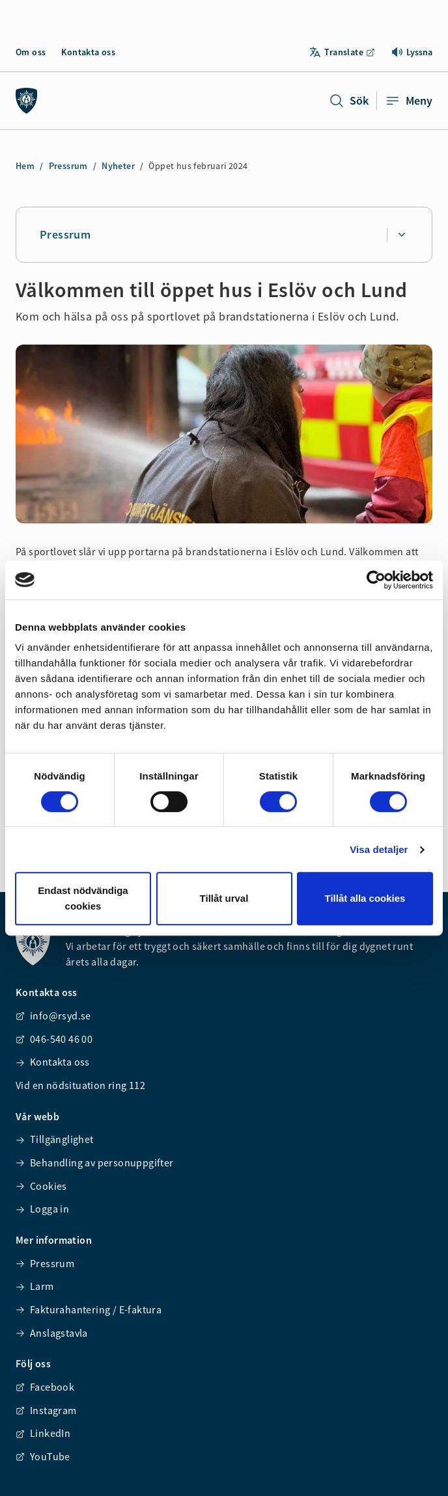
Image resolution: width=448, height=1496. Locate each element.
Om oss (31, 52)
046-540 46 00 (54, 1038)
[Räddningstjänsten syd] (27, 101)
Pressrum (68, 165)
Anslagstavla (52, 1332)
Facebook (45, 1386)
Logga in (42, 1208)
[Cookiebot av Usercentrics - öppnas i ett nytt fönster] (376, 580)
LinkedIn (43, 1432)
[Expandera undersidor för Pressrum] (401, 234)
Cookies (41, 1185)
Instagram (46, 1410)
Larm (35, 1286)
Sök (349, 101)
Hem (25, 165)
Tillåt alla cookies (365, 898)
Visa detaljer (379, 849)
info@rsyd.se (53, 1015)
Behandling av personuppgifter (95, 1162)
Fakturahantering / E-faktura (88, 1309)
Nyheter (118, 165)
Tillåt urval (224, 898)
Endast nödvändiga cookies (83, 898)
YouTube (43, 1456)
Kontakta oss (88, 52)
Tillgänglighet (55, 1139)
